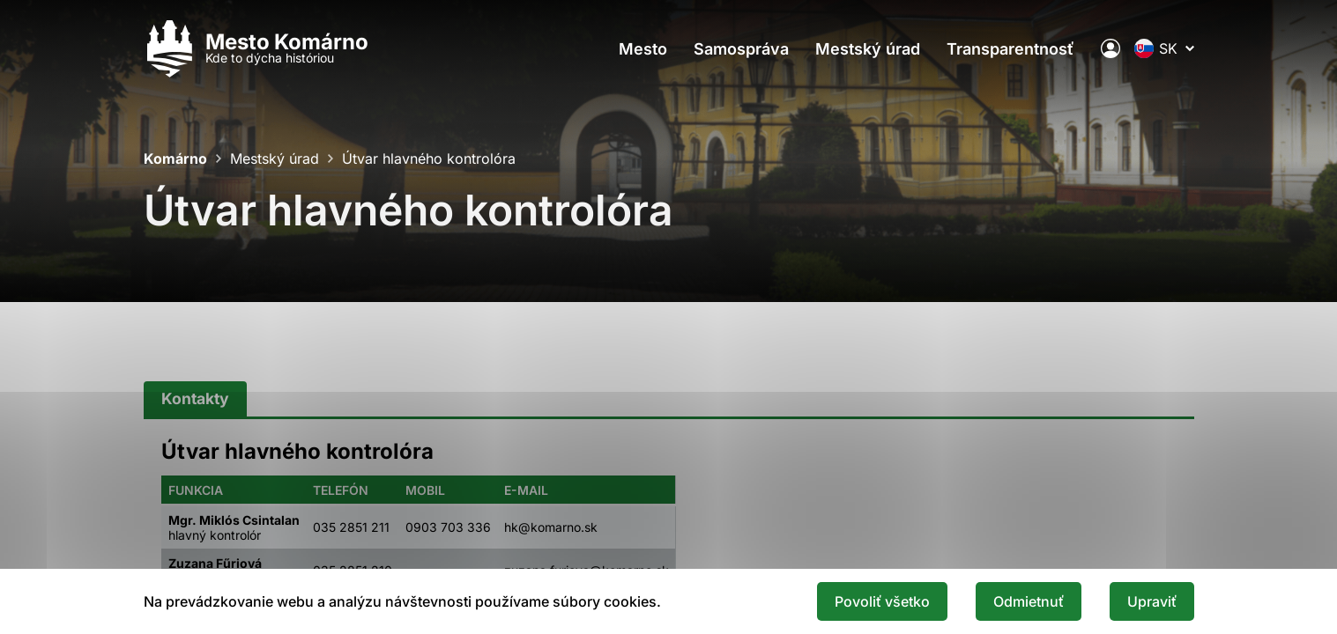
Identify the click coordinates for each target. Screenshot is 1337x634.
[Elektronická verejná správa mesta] (1110, 48)
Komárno (175, 158)
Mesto (643, 49)
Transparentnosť (1010, 49)
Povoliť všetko (882, 601)
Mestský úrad (867, 49)
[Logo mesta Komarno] (256, 48)
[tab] (195, 399)
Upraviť (1152, 601)
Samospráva (741, 49)
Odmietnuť (1028, 601)
